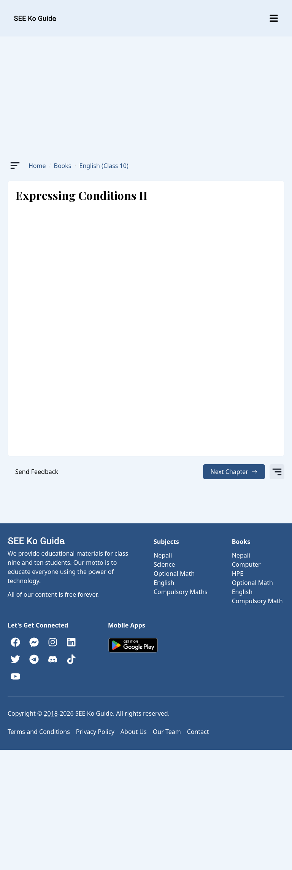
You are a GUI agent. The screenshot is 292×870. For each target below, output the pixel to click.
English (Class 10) (104, 166)
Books (62, 166)
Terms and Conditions (39, 731)
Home (37, 166)
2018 (51, 713)
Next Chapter (234, 471)
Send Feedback (36, 471)
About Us (134, 731)
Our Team (167, 731)
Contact (198, 731)
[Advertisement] (146, 93)
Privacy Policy (95, 731)
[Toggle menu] (273, 18)
